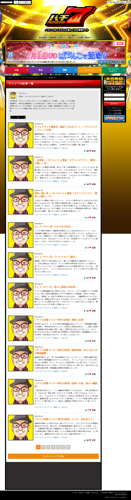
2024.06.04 (66, 263)
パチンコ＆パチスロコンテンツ (30, 78)
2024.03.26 (66, 425)
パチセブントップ (13, 78)
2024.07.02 (66, 201)
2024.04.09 (66, 392)
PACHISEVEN (123, 494)
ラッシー (23, 93)
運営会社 (81, 492)
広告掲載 (87, 492)
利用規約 (110, 492)
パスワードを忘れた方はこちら (114, 108)
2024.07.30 (66, 134)
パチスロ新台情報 (114, 110)
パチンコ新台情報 (114, 113)
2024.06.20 (66, 233)
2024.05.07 (66, 326)
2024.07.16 (66, 167)
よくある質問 (103, 492)
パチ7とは (75, 492)
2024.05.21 (66, 294)
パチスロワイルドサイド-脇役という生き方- (51, 148)
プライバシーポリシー (120, 492)
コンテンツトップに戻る (53, 456)
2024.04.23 (66, 357)
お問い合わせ (95, 492)
